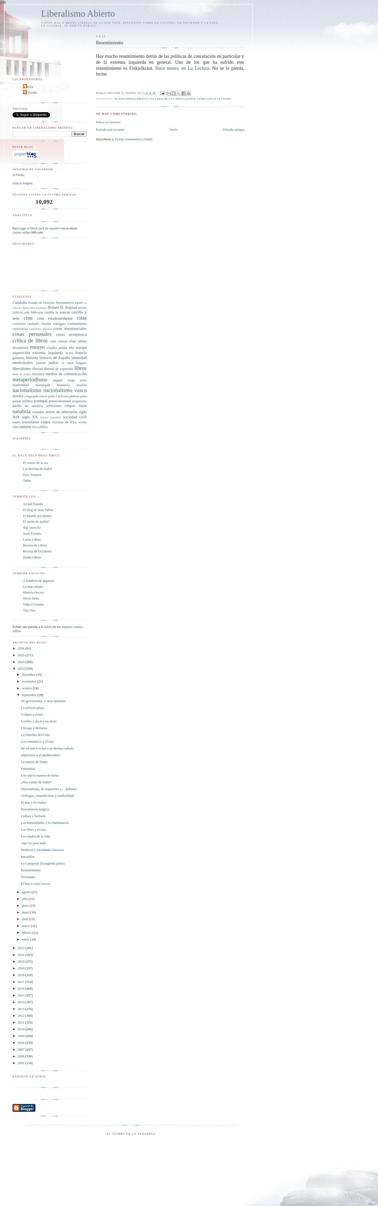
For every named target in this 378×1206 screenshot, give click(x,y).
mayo (26, 912)
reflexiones (53, 406)
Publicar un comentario (108, 122)
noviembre (29, 681)
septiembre (29, 695)
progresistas (79, 401)
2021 (21, 955)
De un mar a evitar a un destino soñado (47, 748)
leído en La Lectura (214, 98)
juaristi (41, 363)
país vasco (40, 396)
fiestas (69, 353)
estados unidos (57, 348)
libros (80, 368)
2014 (21, 1002)
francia (81, 352)
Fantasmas (28, 769)
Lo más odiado (33, 587)
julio (25, 899)
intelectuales (22, 362)
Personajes (28, 877)
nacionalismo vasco (65, 390)
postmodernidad (60, 401)
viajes (45, 422)
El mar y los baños (33, 802)
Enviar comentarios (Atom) (133, 139)
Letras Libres (32, 539)
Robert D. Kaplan (62, 307)
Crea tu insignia (22, 183)
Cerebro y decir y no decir (38, 721)
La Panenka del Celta (35, 735)
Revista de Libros (35, 545)
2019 (21, 968)
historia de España (55, 357)
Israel (79, 303)
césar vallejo (78, 341)
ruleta (48, 627)
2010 (21, 1029)
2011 (21, 1022)
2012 (21, 1016)
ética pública (39, 427)
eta (71, 347)
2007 (21, 1049)
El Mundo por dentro (37, 516)
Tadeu (27, 480)
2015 (21, 995)
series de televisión (61, 411)
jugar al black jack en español (39, 228)
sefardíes (38, 412)
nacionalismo (26, 390)
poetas (16, 401)
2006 (21, 1056)
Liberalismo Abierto (78, 14)
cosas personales (32, 334)
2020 (21, 961)
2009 (21, 1036)
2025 (21, 655)
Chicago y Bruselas (34, 728)
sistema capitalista (50, 417)
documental (20, 348)
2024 (21, 662)
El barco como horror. (36, 884)
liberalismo (21, 368)
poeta (83, 396)
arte (26, 312)
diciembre (29, 675)
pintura (74, 396)
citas (82, 318)
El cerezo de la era (35, 463)
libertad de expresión (58, 369)
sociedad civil (75, 417)
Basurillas (27, 856)
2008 (21, 1043)
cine (28, 318)
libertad (37, 369)
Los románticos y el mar (37, 741)
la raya (67, 363)
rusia (83, 405)
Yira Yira (29, 610)
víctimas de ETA (64, 422)
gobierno (18, 358)
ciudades (33, 324)
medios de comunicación (66, 373)
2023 (21, 669)
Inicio (174, 129)
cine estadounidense (55, 318)
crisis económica (71, 334)
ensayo (37, 347)
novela (17, 396)
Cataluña (19, 302)
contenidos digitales (40, 328)
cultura (62, 341)
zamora (25, 426)
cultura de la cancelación (172, 98)
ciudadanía (19, 324)
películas (63, 396)
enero (26, 939)
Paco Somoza (32, 475)
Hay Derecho (32, 527)
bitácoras (37, 312)
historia (32, 357)
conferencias (20, 329)
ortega (28, 396)
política (27, 401)
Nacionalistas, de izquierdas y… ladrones (49, 789)
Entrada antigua (233, 129)
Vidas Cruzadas (33, 604)
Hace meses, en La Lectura (182, 68)
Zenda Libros (32, 557)
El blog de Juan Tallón (38, 510)
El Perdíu (30, 92)
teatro (16, 422)
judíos (54, 362)
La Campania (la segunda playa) (43, 863)
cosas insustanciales (70, 328)
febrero (27, 933)
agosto (27, 892)
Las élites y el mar (33, 829)
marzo (26, 926)
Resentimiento (30, 870)
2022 (21, 948)
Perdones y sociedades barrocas (42, 850)
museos (82, 385)
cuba (53, 341)
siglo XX (30, 417)
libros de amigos (21, 374)
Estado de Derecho (41, 303)
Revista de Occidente (37, 551)
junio (26, 905)
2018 (21, 975)
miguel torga (64, 380)
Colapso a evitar (32, 714)
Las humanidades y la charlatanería (44, 823)
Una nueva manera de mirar (39, 775)
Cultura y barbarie (33, 816)
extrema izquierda (48, 352)
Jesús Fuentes (32, 533)
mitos (83, 380)
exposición (21, 352)
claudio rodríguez (53, 324)
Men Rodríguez (38, 307)
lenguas (81, 363)
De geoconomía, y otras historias (43, 701)
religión (70, 406)
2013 (21, 1009)
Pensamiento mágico (35, 809)
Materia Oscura (33, 592)
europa (80, 347)
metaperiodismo (29, 379)
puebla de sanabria (27, 406)
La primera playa (32, 708)
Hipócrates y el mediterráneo (40, 755)
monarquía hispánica (52, 385)
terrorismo (30, 422)
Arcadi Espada (33, 504)
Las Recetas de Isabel (37, 469)
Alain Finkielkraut (130, 98)
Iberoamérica (65, 303)
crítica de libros (30, 340)
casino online (21, 232)
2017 (21, 982)
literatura (38, 374)
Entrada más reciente (110, 129)
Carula (28, 87)
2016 (21, 988)
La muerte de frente (34, 762)
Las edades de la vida (35, 836)
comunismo (77, 323)
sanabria (21, 411)
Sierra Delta (31, 598)
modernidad (20, 385)
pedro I (52, 396)
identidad (79, 357)
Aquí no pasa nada (33, 843)
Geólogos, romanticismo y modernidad (47, 796)
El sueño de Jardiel (36, 521)
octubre (27, 688)
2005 (21, 1063)
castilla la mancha (57, 312)
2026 (21, 648)
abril (25, 919)
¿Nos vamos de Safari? (36, 782)
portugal (40, 401)
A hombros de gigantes (38, 581)
